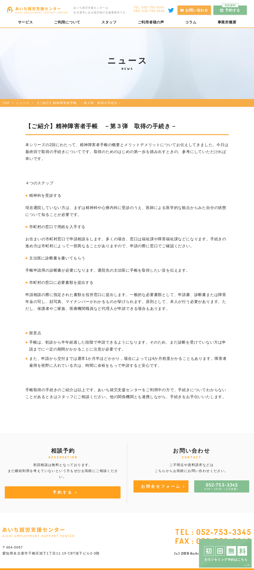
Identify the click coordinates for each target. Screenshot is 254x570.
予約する (231, 8)
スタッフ (108, 22)
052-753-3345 (224, 532)
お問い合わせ (196, 10)
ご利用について (67, 22)
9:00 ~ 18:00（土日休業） (221, 486)
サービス (25, 22)
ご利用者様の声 (151, 22)
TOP (6, 103)
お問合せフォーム (161, 486)
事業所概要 (227, 22)
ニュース (22, 103)
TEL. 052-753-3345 (149, 7)
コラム (190, 22)
